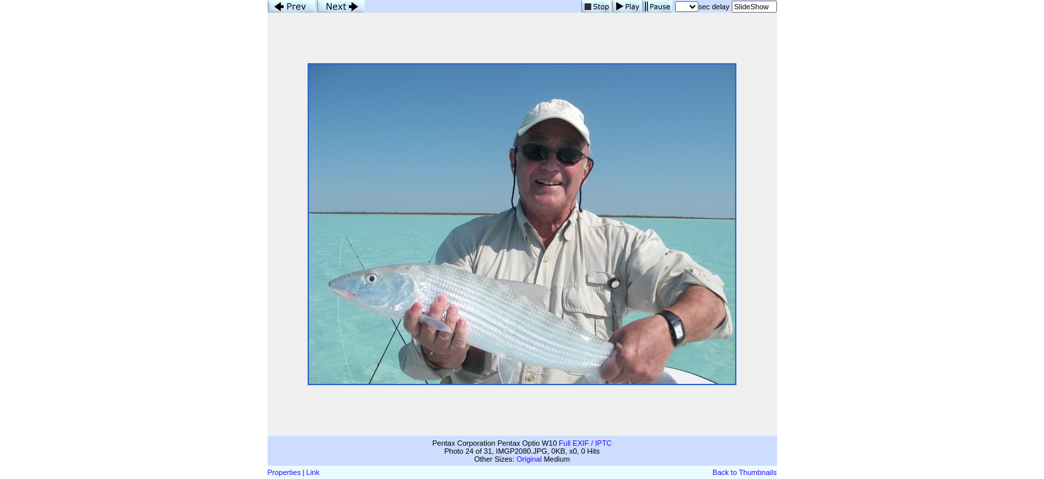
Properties (284, 472)
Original (529, 459)
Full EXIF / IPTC (585, 443)
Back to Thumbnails (744, 472)
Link (313, 472)
